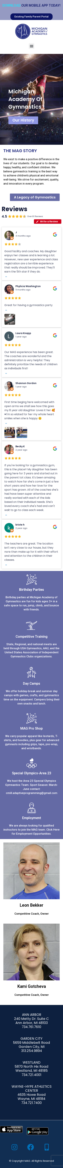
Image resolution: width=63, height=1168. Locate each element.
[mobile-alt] (47, 1147)
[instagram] (15, 1147)
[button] (31, 46)
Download (11, 5)
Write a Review (47, 221)
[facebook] (31, 1147)
